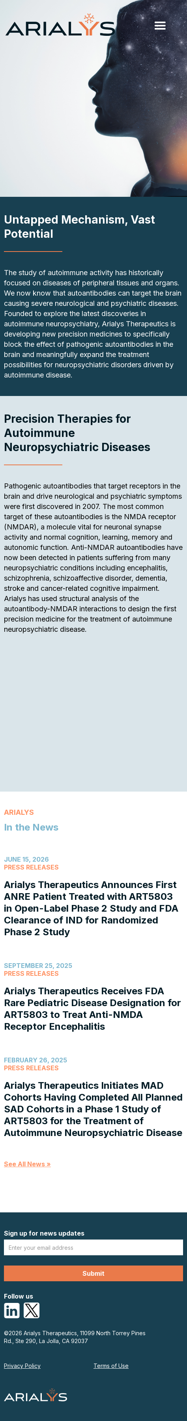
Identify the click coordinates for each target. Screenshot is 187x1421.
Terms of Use (111, 1365)
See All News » (27, 1164)
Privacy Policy (22, 1365)
